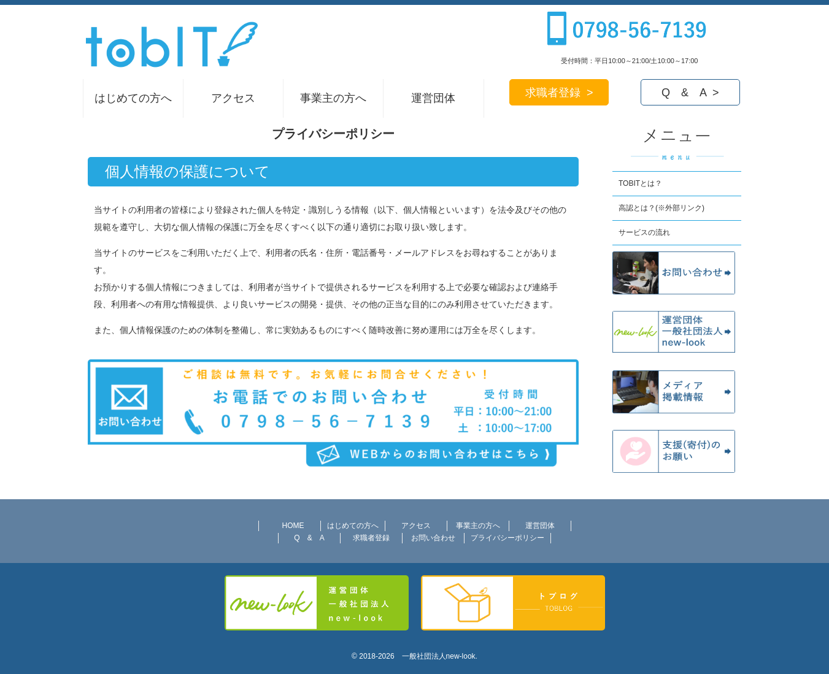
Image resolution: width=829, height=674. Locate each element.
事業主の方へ (333, 98)
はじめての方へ (133, 98)
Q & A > (690, 92)
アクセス (233, 98)
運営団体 (433, 98)
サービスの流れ (644, 232)
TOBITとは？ (640, 183)
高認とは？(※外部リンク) (661, 208)
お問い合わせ (433, 538)
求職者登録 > (559, 92)
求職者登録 (371, 538)
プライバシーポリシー (507, 538)
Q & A (309, 538)
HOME (293, 525)
